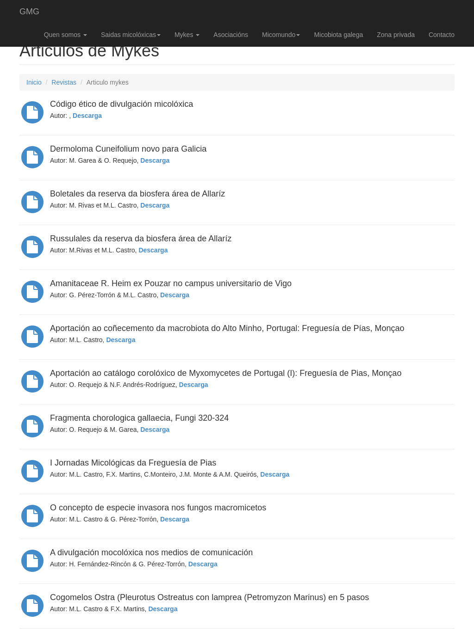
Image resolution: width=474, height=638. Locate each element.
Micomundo (281, 34)
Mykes (187, 34)
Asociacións (230, 34)
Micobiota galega (338, 34)
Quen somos (65, 34)
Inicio (34, 82)
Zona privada (396, 34)
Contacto (442, 34)
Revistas (63, 82)
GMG (29, 11)
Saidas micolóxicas (131, 34)
